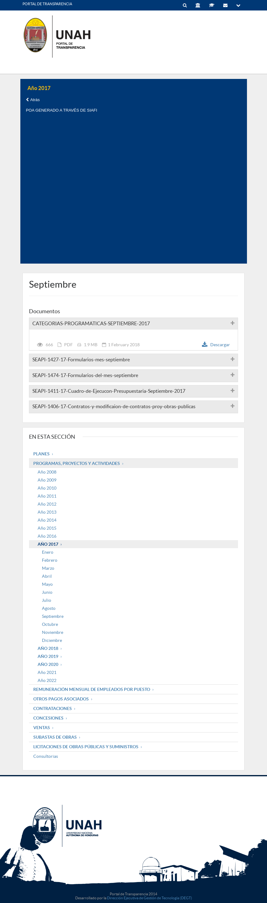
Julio (46, 600)
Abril (47, 576)
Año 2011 (47, 496)
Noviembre (52, 632)
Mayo (47, 584)
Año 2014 (47, 520)
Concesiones (48, 718)
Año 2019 (48, 656)
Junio (47, 592)
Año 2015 (47, 528)
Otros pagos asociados (61, 698)
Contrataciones (52, 708)
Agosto (48, 608)
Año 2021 (47, 672)
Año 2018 (48, 648)
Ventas (41, 727)
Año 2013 (47, 512)
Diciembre (52, 640)
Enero (47, 552)
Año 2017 (48, 544)
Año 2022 (47, 680)
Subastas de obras (55, 737)
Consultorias (45, 756)
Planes (41, 453)
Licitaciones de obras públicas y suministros (85, 746)
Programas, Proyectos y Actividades (76, 463)
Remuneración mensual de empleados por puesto (91, 689)
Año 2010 (47, 488)
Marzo (48, 568)
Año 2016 (47, 536)
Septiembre (53, 616)
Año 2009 (47, 480)
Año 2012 (47, 504)
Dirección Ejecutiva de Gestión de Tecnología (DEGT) (149, 898)
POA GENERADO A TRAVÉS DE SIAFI (61, 110)
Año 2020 (48, 664)
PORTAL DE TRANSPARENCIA (47, 4)
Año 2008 (47, 472)
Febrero (49, 560)
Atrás (33, 99)
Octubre (50, 624)
